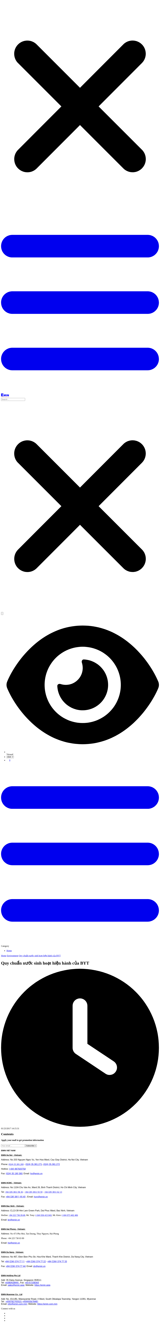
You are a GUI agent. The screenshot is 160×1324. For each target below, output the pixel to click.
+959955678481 (30, 1301)
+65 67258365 (32, 1282)
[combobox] (80, 399)
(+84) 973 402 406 (70, 1215)
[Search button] (2, 613)
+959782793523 (13, 1301)
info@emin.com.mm (17, 1304)
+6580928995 (12, 1282)
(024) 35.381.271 (33, 1164)
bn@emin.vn (14, 1220)
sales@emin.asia (16, 1285)
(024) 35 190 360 (14, 1173)
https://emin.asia (42, 1285)
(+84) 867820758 (17, 1169)
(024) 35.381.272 (51, 1164)
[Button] (80, 392)
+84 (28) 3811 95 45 (15, 1196)
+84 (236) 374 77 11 (15, 1261)
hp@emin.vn (14, 1243)
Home (9, 950)
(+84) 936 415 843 (43, 1215)
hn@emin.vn (36, 1173)
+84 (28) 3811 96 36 (14, 1192)
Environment (12, 956)
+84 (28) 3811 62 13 (53, 1192)
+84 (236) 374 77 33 (57, 1261)
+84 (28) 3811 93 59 (33, 1192)
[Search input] (13, 399)
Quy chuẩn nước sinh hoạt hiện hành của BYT (40, 956)
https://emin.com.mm (47, 1304)
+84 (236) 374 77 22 (36, 1261)
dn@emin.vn (39, 1266)
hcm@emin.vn (41, 1197)
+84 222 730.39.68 (17, 1215)
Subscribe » (31, 1146)
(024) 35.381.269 (16, 1164)
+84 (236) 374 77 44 (15, 1266)
